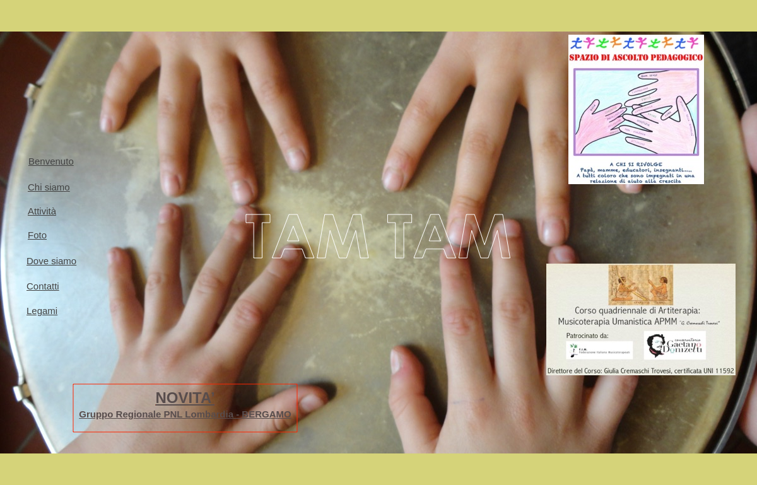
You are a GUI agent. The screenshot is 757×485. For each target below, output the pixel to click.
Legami (41, 310)
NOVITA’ (184, 397)
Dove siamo (51, 260)
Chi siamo (49, 187)
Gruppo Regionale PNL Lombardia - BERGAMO (185, 414)
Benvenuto (51, 161)
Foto (37, 235)
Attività (42, 211)
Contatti (42, 286)
